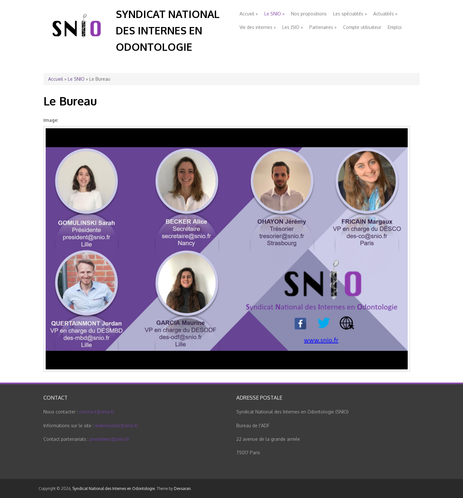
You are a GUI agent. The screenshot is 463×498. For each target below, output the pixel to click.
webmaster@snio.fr (116, 425)
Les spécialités (350, 13)
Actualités (385, 13)
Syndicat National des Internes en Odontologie (168, 30)
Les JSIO (292, 27)
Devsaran (182, 488)
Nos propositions (309, 13)
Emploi (395, 27)
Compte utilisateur (362, 27)
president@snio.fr (109, 439)
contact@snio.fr (96, 411)
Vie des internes (258, 27)
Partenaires (323, 27)
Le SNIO (274, 13)
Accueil (249, 13)
